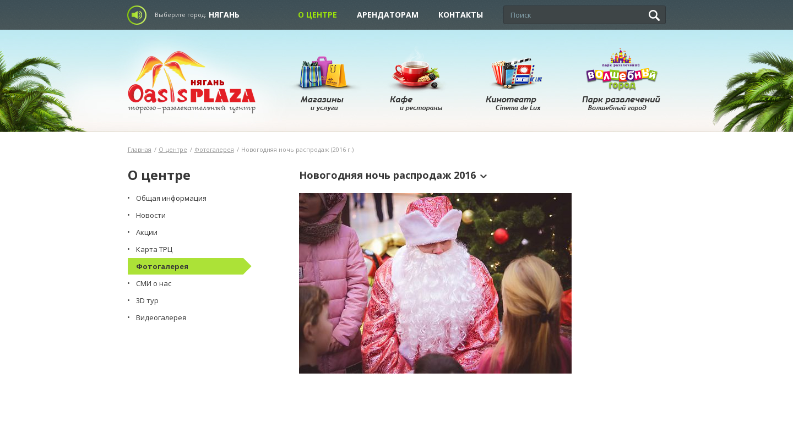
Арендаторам (388, 14)
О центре (317, 14)
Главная (139, 149)
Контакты (460, 14)
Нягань (224, 14)
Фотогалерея (214, 149)
